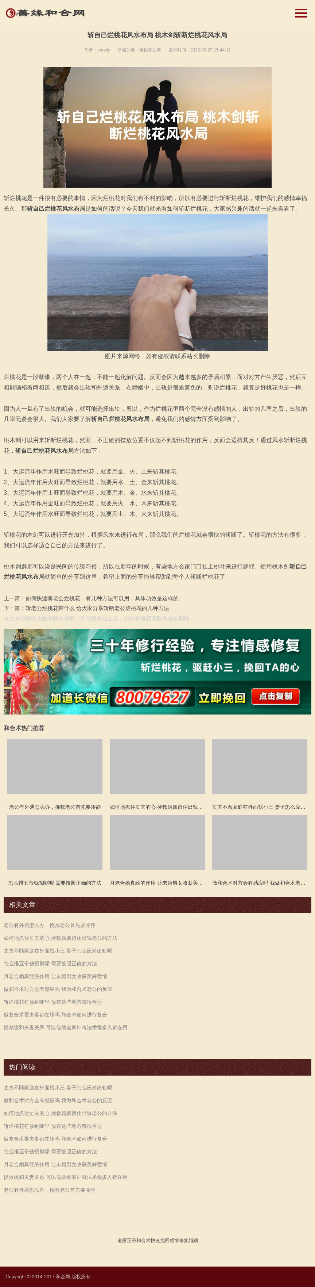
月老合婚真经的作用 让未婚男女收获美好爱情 (55, 976)
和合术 (143, 1240)
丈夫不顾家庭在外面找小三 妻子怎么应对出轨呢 (58, 951)
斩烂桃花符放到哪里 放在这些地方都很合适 (53, 1002)
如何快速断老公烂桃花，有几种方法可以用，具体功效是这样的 (102, 598)
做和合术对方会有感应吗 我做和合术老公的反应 (58, 989)
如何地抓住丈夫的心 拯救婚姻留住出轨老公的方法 (60, 938)
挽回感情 (169, 1240)
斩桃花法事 (150, 50)
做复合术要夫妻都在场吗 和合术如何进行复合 (55, 1015)
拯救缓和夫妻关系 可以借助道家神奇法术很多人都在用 (66, 1027)
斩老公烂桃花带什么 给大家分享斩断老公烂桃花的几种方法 (97, 608)
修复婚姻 (188, 1240)
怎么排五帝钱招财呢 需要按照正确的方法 (50, 963)
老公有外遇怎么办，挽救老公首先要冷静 (50, 925)
